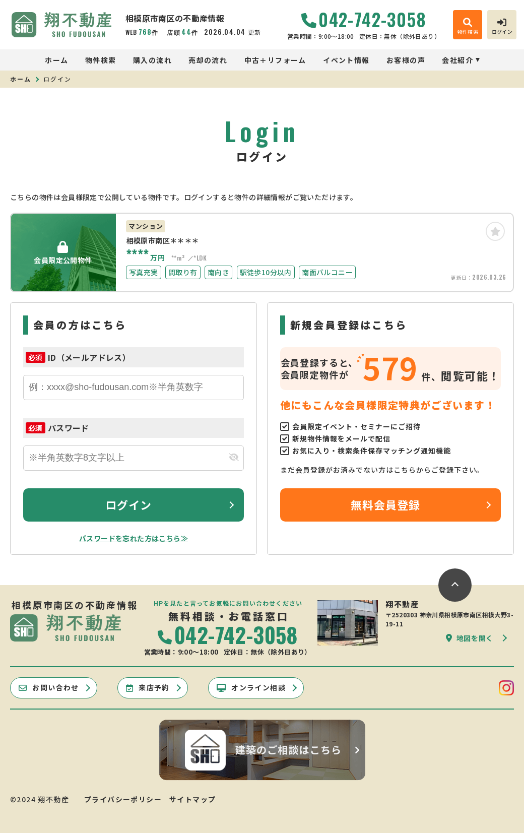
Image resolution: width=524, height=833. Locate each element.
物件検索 (100, 60)
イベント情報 (346, 60)
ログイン (128, 504)
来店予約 (148, 687)
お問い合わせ (49, 687)
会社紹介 (457, 60)
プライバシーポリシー (123, 799)
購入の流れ (152, 60)
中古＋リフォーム (275, 60)
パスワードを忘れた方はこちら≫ (133, 538)
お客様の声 (405, 60)
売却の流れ (207, 60)
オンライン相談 (251, 687)
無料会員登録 (386, 504)
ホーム (56, 60)
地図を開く (469, 638)
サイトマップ (192, 799)
